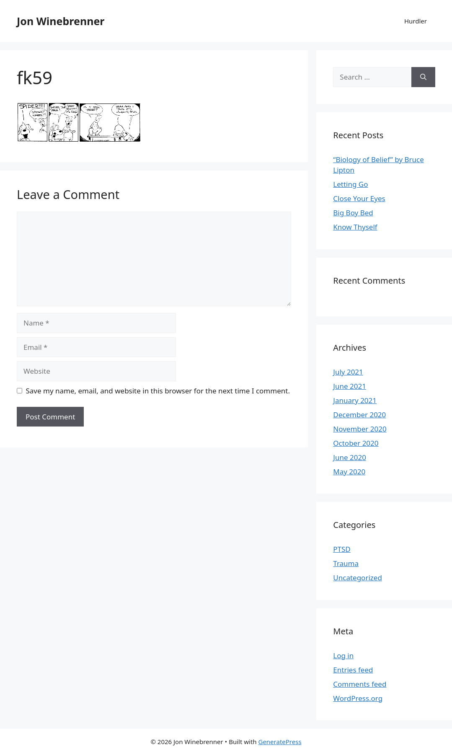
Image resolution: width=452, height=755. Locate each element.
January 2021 (355, 400)
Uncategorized (357, 577)
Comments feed (359, 684)
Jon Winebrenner (60, 21)
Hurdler (415, 21)
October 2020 (355, 443)
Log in (343, 655)
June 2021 (349, 386)
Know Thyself (355, 227)
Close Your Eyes (359, 198)
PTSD (341, 549)
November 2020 (359, 429)
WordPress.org (357, 698)
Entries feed (353, 670)
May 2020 (349, 471)
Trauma (346, 563)
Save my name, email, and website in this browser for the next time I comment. (158, 391)
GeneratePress (279, 741)
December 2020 (359, 414)
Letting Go (350, 184)
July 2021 (348, 372)
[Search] (423, 77)
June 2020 (349, 457)
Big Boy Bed (353, 212)
